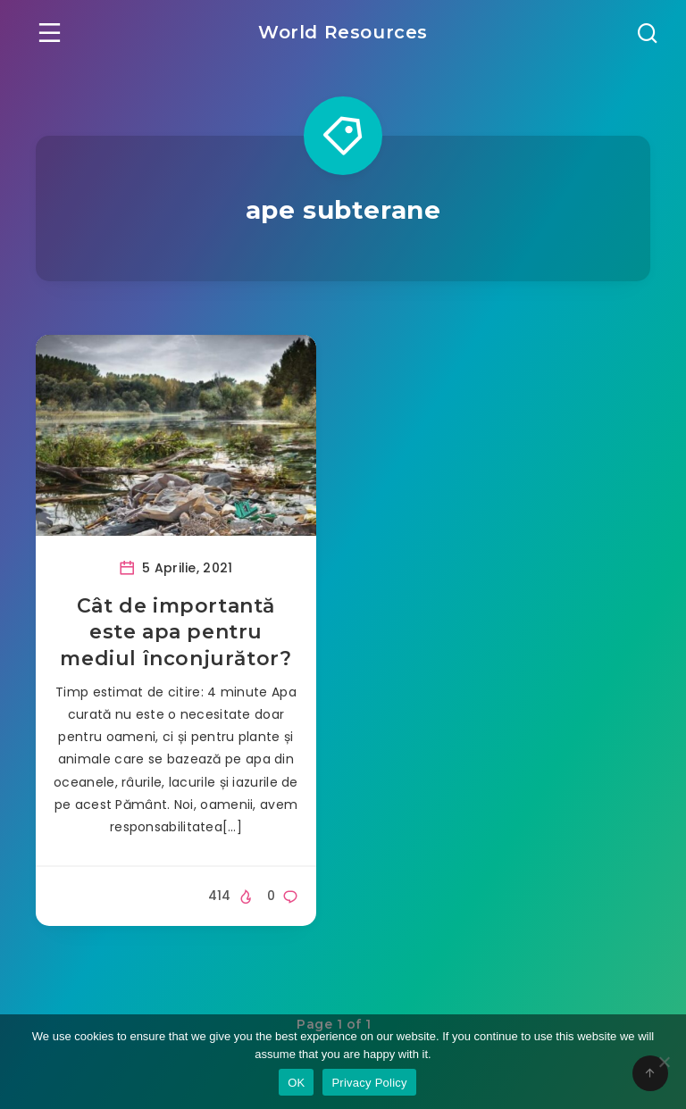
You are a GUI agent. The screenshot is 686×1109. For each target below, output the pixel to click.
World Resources (343, 32)
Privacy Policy (368, 1082)
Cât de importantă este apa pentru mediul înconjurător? (175, 632)
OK (296, 1082)
